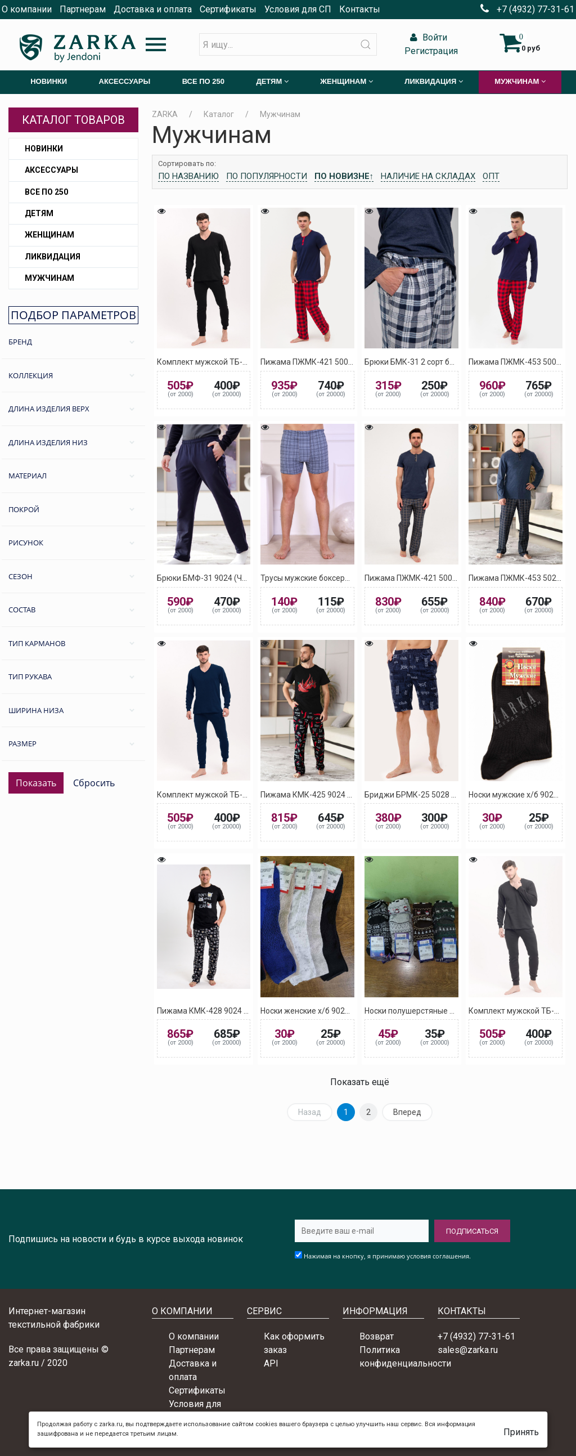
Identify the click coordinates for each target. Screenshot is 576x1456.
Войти (427, 37)
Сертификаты (228, 9)
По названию (188, 176)
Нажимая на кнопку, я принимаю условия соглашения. (387, 1256)
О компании (27, 9)
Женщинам (49, 234)
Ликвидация (52, 256)
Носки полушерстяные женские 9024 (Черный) (450, 1010)
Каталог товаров (73, 120)
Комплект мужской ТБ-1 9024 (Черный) (230, 361)
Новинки (44, 148)
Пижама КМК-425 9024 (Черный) (320, 794)
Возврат (376, 1336)
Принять (521, 1432)
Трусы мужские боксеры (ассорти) (323, 578)
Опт (491, 176)
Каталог (219, 114)
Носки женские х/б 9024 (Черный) (322, 1010)
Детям (39, 213)
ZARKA (165, 114)
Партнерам (83, 9)
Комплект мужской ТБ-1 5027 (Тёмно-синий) (239, 794)
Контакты (359, 9)
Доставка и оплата (153, 9)
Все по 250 (46, 191)
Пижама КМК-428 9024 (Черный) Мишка (231, 1010)
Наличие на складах (428, 176)
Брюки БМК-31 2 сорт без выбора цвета (438, 361)
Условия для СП (297, 9)
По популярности (266, 176)
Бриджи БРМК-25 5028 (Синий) (422, 794)
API (271, 1363)
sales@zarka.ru (468, 1350)
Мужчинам (49, 278)
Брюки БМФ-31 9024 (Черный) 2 (215, 578)
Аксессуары (51, 169)
